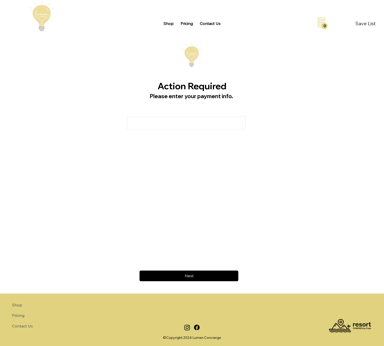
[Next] (189, 276)
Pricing (18, 315)
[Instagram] (187, 327)
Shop (17, 304)
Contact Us (22, 325)
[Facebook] (197, 327)
